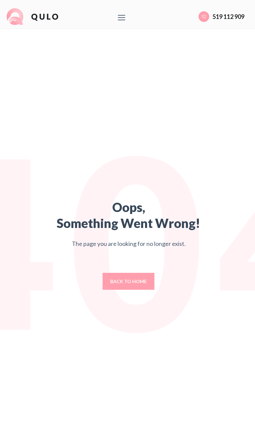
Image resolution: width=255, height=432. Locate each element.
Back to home (128, 281)
